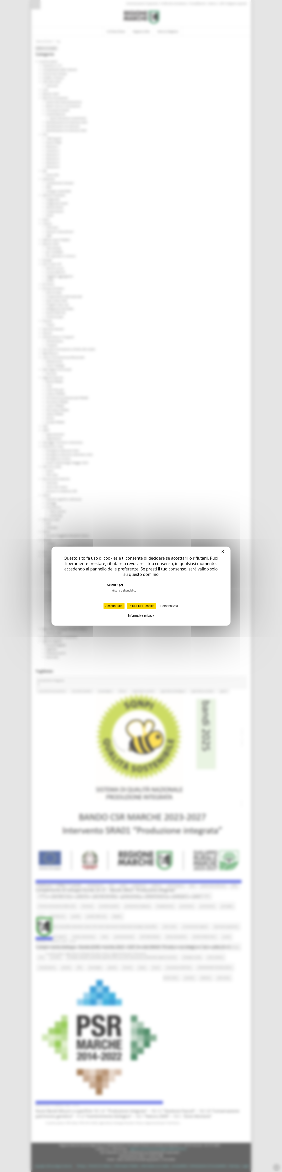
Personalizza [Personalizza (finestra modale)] (169, 606)
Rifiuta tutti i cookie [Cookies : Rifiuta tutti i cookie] (141, 606)
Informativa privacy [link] (141, 615)
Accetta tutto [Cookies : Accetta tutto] (114, 606)
